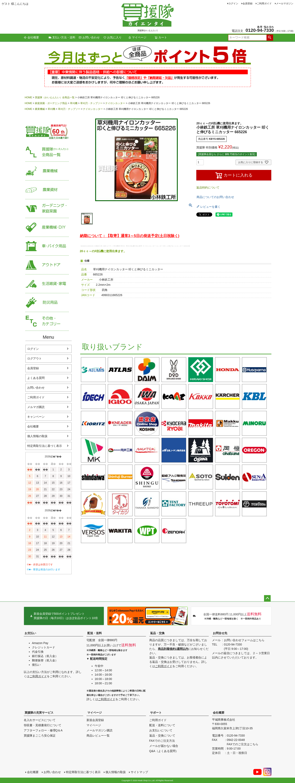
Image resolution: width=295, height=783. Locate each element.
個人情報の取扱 (37, 436)
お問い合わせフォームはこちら (244, 640)
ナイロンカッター (115, 103)
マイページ (137, 37)
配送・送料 (94, 633)
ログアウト (34, 358)
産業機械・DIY (47, 227)
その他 (47, 321)
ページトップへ (267, 598)
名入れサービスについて (40, 720)
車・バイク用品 (47, 246)
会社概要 (31, 37)
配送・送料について (162, 725)
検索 (270, 37)
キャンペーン (36, 416)
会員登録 (247, 3)
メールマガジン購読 (99, 730)
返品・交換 (157, 633)
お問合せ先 (220, 633)
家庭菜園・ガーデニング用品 (51, 103)
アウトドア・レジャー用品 (47, 265)
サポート (156, 712)
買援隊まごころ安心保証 (40, 735)
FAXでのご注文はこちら (242, 744)
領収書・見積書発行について (42, 725)
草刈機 (73, 103)
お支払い (30, 633)
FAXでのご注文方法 (162, 740)
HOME (28, 97)
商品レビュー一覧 (98, 735)
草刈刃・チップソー (91, 103)
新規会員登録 (95, 720)
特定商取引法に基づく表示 (44, 445)
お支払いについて (160, 730)
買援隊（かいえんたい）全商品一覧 (55, 97)
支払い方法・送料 (62, 37)
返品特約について (207, 187)
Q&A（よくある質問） (164, 751)
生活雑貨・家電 (47, 283)
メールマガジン (284, 3)
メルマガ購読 (36, 407)
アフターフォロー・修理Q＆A (43, 730)
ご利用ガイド (264, 3)
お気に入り (112, 37)
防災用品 (47, 302)
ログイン (233, 3)
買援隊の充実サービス (39, 712)
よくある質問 (36, 378)
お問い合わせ (89, 37)
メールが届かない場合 (163, 745)
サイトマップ (139, 772)
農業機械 (40, 109)
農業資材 (47, 189)
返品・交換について (162, 735)
